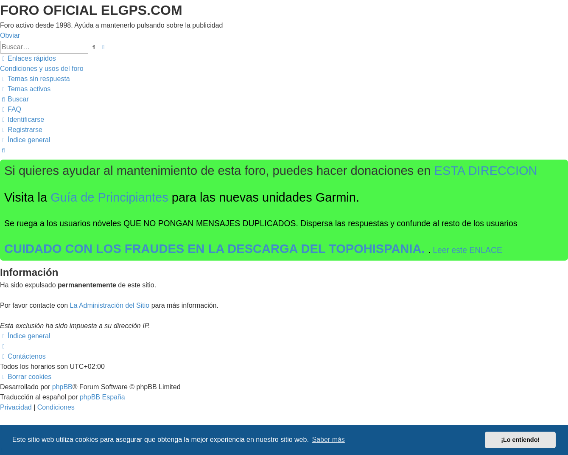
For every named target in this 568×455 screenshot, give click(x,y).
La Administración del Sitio (110, 305)
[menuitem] (42, 68)
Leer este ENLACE (467, 250)
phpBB (62, 386)
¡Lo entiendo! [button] (520, 439)
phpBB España (102, 397)
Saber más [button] (328, 439)
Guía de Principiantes (109, 197)
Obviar (10, 35)
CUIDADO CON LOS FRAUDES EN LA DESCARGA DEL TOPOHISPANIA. (216, 249)
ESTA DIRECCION (485, 170)
